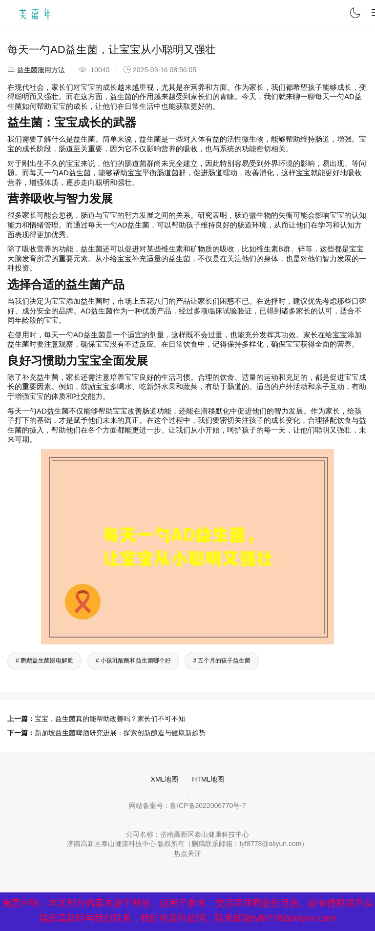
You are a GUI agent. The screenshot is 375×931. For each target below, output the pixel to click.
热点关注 (187, 853)
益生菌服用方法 (41, 70)
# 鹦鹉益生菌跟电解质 (44, 660)
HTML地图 (208, 779)
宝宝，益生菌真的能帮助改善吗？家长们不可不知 (110, 719)
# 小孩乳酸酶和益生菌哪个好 (133, 660)
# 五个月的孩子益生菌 (221, 660)
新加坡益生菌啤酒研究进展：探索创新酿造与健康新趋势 (120, 733)
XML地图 (165, 779)
